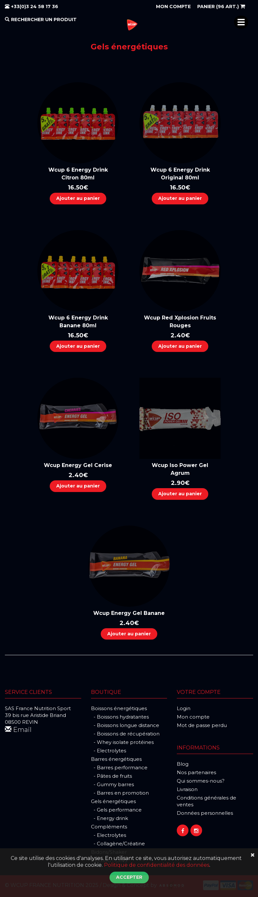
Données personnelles (205, 813)
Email (18, 730)
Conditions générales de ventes (206, 801)
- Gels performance (116, 810)
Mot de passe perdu (202, 725)
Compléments (109, 827)
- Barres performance (119, 767)
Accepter (129, 877)
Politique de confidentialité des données (156, 865)
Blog (182, 764)
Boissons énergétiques (119, 708)
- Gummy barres (112, 784)
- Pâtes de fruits (111, 776)
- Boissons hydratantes (120, 717)
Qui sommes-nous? (201, 781)
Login (183, 708)
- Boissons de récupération (125, 734)
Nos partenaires (196, 772)
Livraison (187, 789)
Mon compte (193, 717)
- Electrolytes (108, 751)
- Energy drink (109, 818)
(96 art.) (221, 6)
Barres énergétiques (116, 759)
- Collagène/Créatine (118, 843)
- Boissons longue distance (125, 725)
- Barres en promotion (120, 793)
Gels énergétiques (113, 801)
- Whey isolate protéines (122, 742)
